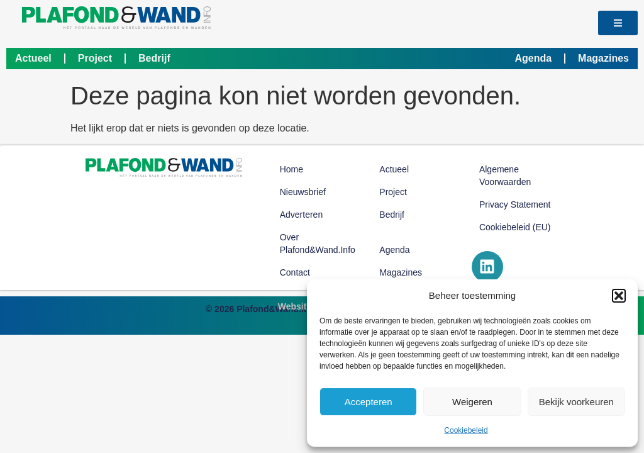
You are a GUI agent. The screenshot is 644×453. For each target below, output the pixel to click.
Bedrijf (154, 58)
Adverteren (301, 215)
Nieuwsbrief (303, 192)
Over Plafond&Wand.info (317, 243)
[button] (619, 295)
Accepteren (368, 401)
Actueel (33, 58)
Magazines (603, 58)
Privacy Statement (515, 204)
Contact (295, 272)
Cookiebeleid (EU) (515, 227)
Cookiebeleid (465, 430)
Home (291, 169)
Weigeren (472, 401)
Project (95, 58)
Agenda (533, 58)
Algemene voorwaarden (505, 175)
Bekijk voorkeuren (576, 401)
